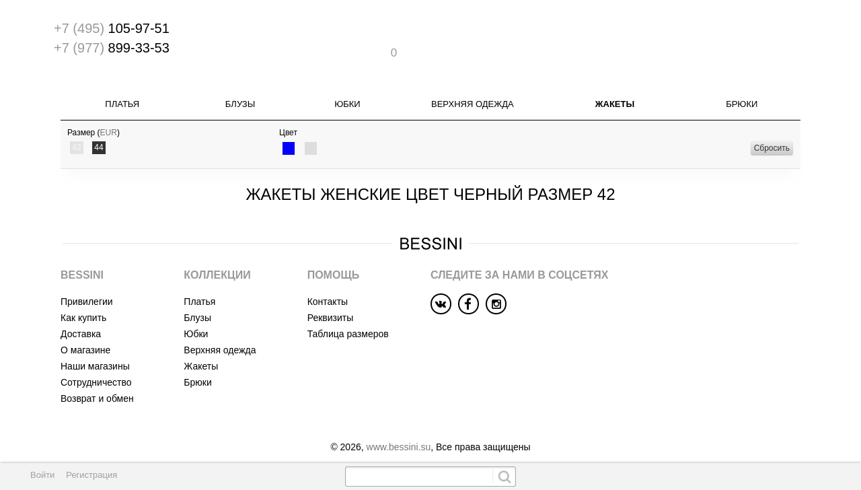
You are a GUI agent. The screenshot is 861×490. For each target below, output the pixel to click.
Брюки (741, 90)
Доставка (81, 319)
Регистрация (91, 475)
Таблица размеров (348, 319)
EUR (108, 119)
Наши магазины (95, 352)
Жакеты (614, 90)
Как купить (83, 303)
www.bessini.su (399, 432)
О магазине (85, 335)
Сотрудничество (96, 368)
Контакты (327, 287)
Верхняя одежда (472, 90)
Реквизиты (330, 303)
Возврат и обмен (97, 384)
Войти (42, 475)
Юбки (347, 90)
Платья (122, 90)
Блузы (240, 90)
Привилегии (87, 287)
